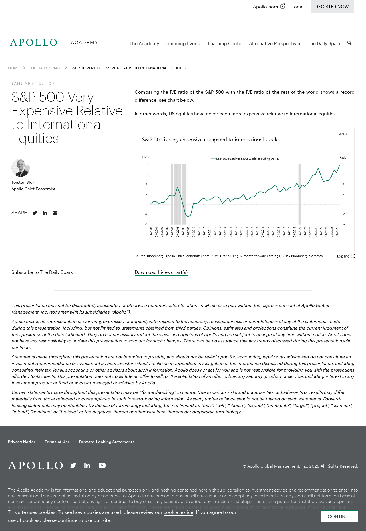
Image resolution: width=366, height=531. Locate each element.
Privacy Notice (22, 442)
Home (14, 67)
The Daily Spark (325, 43)
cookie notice (178, 512)
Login (297, 6)
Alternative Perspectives (276, 43)
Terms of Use (57, 442)
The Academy (144, 43)
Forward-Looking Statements (107, 442)
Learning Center (226, 43)
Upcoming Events (183, 43)
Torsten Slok (22, 182)
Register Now (332, 6)
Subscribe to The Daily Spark (42, 272)
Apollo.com (265, 6)
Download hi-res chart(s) (161, 272)
